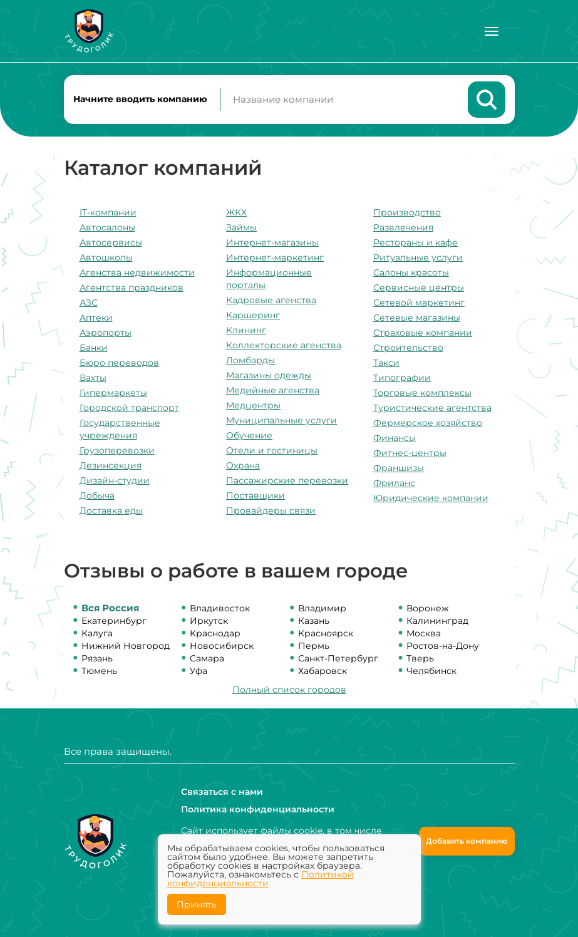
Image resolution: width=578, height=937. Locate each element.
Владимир (322, 608)
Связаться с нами (222, 791)
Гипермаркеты (113, 392)
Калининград (437, 620)
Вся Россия (110, 608)
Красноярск (325, 633)
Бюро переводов (119, 362)
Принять (197, 904)
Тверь (420, 658)
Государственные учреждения (120, 429)
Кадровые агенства (271, 300)
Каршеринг (253, 315)
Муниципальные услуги (281, 420)
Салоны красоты (411, 272)
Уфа (198, 670)
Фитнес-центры (409, 452)
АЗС (89, 302)
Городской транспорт (129, 407)
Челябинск (431, 670)
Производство (407, 212)
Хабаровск (322, 670)
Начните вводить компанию (140, 99)
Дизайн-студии (115, 480)
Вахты (93, 377)
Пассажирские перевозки (287, 480)
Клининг (246, 330)
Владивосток (220, 608)
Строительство (408, 347)
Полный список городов (289, 689)
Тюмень (99, 670)
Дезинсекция (111, 465)
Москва (423, 633)
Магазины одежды (268, 375)
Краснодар (215, 633)
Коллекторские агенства (283, 345)
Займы (241, 227)
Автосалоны (107, 227)
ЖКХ (236, 212)
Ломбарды (250, 360)
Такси (386, 362)
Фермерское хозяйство (427, 422)
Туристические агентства (432, 407)
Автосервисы (111, 242)
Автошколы (106, 257)
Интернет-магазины (272, 242)
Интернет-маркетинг (275, 257)
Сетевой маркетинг (419, 302)
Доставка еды (111, 510)
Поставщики (255, 495)
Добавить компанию (467, 841)
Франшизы (398, 468)
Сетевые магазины (416, 317)
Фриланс (394, 483)
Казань (313, 620)
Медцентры (253, 405)
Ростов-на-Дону (442, 645)
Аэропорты (106, 332)
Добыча (97, 495)
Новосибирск (222, 645)
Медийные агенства (272, 390)
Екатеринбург (114, 620)
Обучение (249, 435)
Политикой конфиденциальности (260, 879)
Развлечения (403, 227)
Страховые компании (422, 332)
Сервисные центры (418, 287)
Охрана (243, 465)
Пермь (313, 645)
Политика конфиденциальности (257, 809)
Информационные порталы (269, 279)
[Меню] (491, 31)
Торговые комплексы (422, 392)
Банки (94, 347)
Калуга (97, 633)
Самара (207, 658)
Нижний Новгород (125, 645)
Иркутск (209, 620)
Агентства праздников (131, 287)
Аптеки (96, 317)
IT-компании (108, 212)
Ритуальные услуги (418, 257)
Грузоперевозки (117, 450)
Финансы (394, 437)
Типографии (402, 377)
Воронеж (427, 608)
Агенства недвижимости (137, 272)
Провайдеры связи (271, 510)
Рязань (97, 658)
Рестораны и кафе (415, 242)
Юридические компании (430, 498)
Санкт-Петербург (338, 658)
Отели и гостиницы (271, 450)
